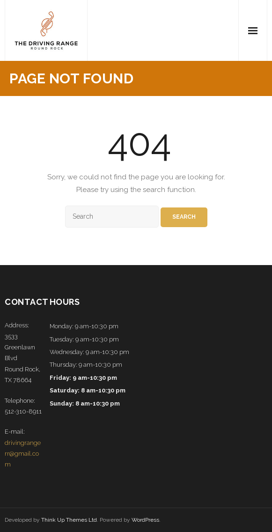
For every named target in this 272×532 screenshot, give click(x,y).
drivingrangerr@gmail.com (23, 453)
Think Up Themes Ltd (69, 520)
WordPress (145, 520)
